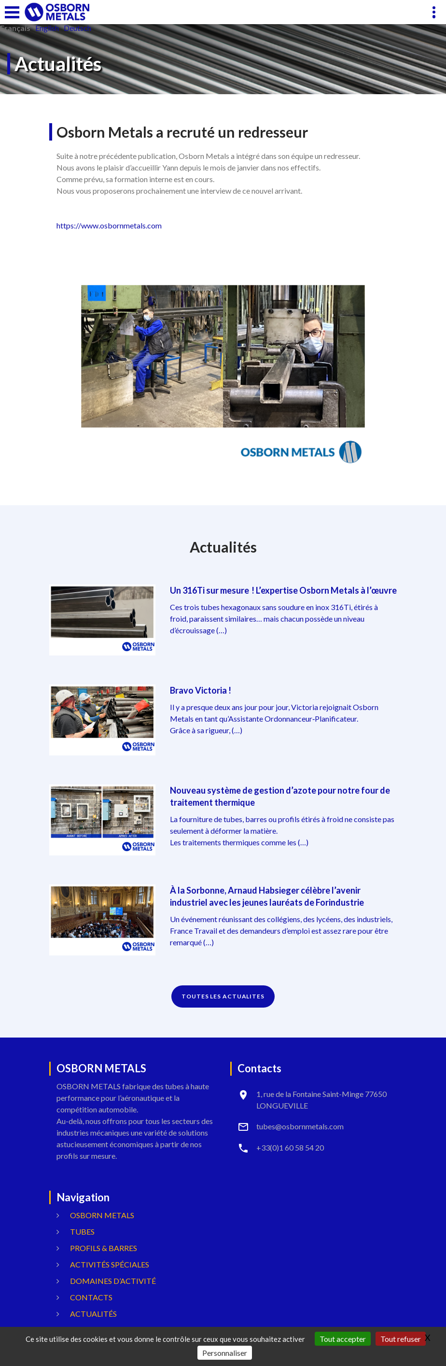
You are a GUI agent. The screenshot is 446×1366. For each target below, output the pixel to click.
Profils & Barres (103, 1247)
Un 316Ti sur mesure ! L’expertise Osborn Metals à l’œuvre (283, 590)
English (47, 28)
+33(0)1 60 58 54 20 (290, 1147)
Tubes (82, 1231)
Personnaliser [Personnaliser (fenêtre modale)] (224, 1352)
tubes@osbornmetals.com (300, 1126)
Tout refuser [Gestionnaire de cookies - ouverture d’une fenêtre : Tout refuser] (400, 1338)
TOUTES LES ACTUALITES (223, 996)
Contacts (91, 1297)
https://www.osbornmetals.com (109, 225)
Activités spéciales (109, 1264)
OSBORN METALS (102, 1215)
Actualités (93, 1313)
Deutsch (77, 28)
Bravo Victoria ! (200, 690)
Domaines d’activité (113, 1280)
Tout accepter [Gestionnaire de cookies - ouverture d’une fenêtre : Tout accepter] (343, 1338)
